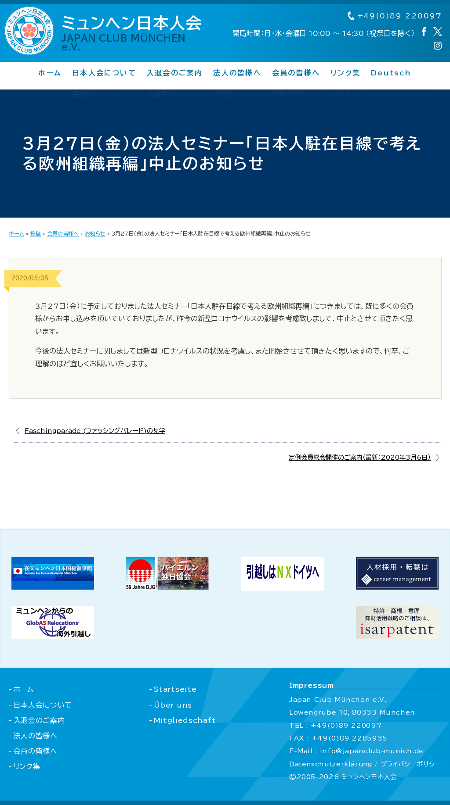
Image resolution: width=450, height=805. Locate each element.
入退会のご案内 (175, 73)
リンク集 (345, 73)
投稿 (35, 233)
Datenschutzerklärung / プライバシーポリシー (364, 764)
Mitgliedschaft (184, 720)
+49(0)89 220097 (394, 16)
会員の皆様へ (296, 73)
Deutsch (391, 73)
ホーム (50, 73)
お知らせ (95, 233)
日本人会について (104, 73)
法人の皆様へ (237, 73)
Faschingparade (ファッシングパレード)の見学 (95, 430)
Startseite (174, 689)
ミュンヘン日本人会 (136, 33)
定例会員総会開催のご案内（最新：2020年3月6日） (360, 457)
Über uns (172, 704)
